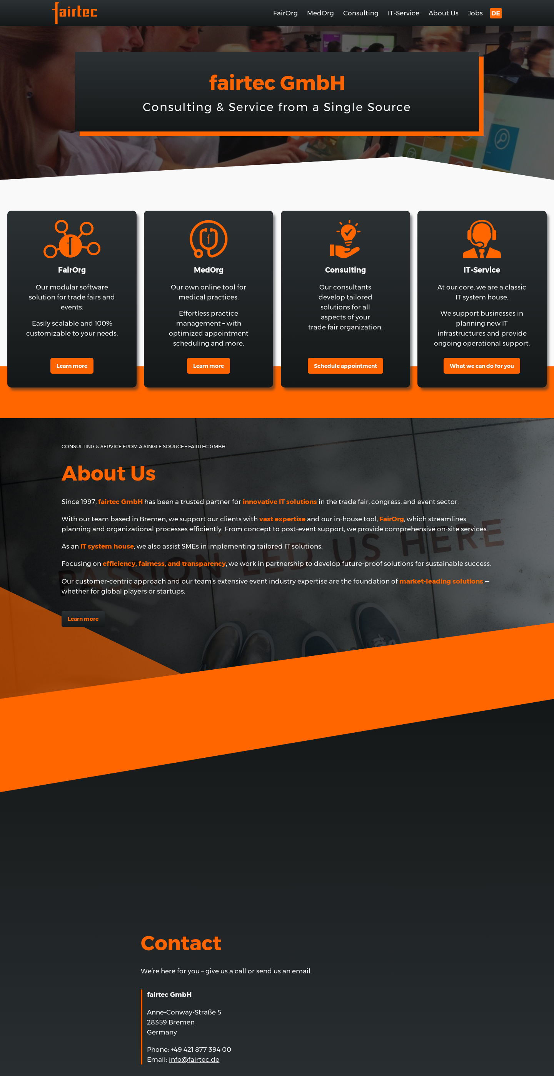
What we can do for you (482, 366)
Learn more (72, 366)
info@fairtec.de (194, 1059)
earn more (208, 366)
